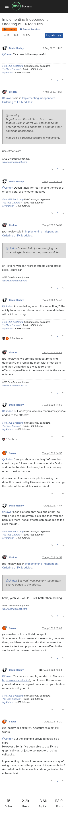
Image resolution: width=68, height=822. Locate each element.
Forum (27, 6)
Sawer (12, 453)
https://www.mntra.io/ (15, 680)
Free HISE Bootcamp (13, 66)
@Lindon (7, 187)
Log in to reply (53, 35)
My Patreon (8, 72)
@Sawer (7, 54)
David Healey (16, 48)
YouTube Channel (11, 69)
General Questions (30, 29)
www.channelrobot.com (14, 162)
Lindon (13, 91)
